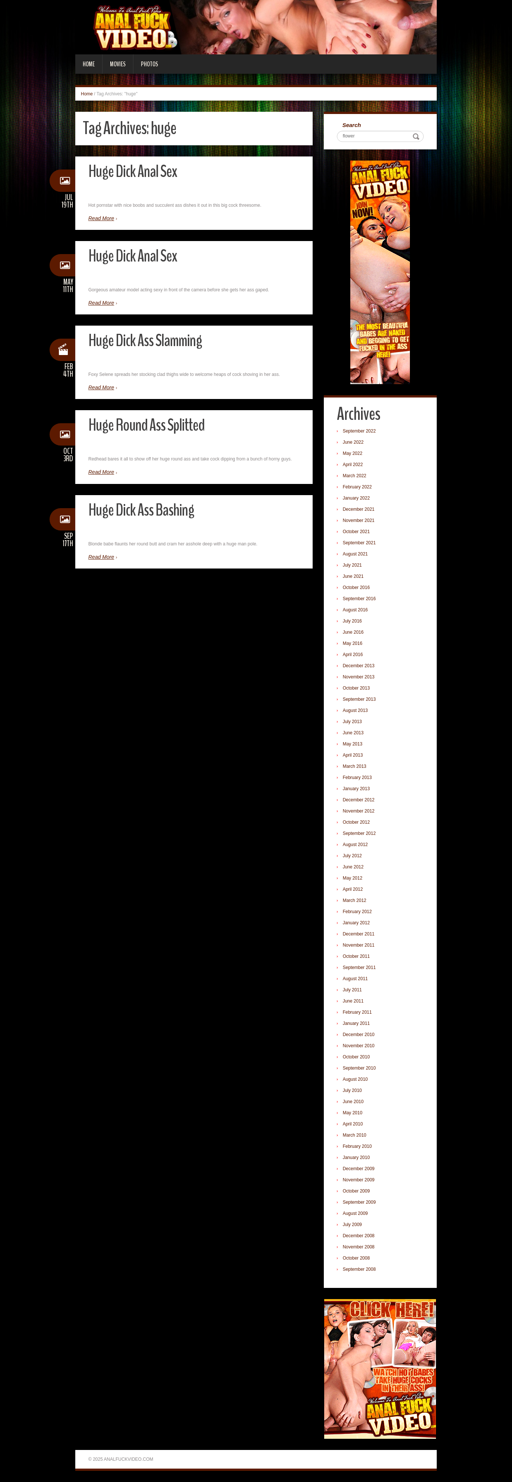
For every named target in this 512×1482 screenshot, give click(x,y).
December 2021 (358, 509)
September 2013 (359, 699)
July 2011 (352, 989)
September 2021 (359, 542)
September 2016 (359, 598)
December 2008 (358, 1235)
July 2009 (352, 1224)
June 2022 (353, 442)
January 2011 (356, 1023)
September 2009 (359, 1202)
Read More (101, 218)
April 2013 (353, 755)
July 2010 (352, 1090)
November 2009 (358, 1179)
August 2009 (355, 1213)
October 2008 (356, 1258)
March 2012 (354, 900)
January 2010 (356, 1157)
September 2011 (359, 967)
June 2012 (353, 867)
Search (351, 125)
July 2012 (352, 855)
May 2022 (353, 453)
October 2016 (356, 587)
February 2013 (357, 777)
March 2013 (354, 766)
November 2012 (358, 811)
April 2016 (353, 654)
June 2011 (353, 1001)
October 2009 (356, 1191)
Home (89, 64)
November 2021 (358, 520)
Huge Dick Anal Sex (132, 171)
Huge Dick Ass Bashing (141, 510)
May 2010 (353, 1112)
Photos (149, 64)
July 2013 (352, 721)
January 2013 (356, 788)
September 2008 (359, 1269)
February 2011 (357, 1012)
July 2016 (352, 621)
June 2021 (353, 576)
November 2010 (358, 1045)
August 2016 (355, 609)
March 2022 (354, 475)
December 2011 (358, 934)
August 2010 (355, 1079)
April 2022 (353, 464)
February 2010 (357, 1146)
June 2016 (353, 632)
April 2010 (353, 1124)
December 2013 (358, 665)
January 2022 (356, 498)
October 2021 (356, 531)
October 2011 (356, 956)
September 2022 (359, 431)
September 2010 (359, 1068)
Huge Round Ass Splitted (146, 425)
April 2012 (353, 889)
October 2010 (356, 1057)
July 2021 (352, 565)
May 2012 (353, 878)
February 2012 (357, 911)
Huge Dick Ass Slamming (145, 340)
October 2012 (356, 822)
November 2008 (358, 1247)
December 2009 (358, 1168)
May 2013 (353, 744)
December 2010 (358, 1034)
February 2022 (357, 487)
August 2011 (355, 978)
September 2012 (359, 833)
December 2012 (358, 799)
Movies (118, 64)
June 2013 (353, 732)
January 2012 (356, 922)
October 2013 (356, 688)
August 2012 (355, 844)
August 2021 (355, 554)
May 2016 (353, 643)
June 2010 (353, 1101)
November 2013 (358, 677)
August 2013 (355, 710)
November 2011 (358, 945)
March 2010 (354, 1135)
